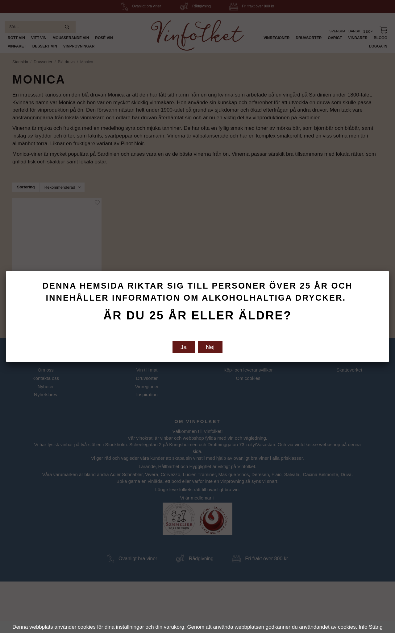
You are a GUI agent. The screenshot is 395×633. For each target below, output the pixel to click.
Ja (184, 347)
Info (363, 627)
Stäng (375, 627)
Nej (210, 347)
